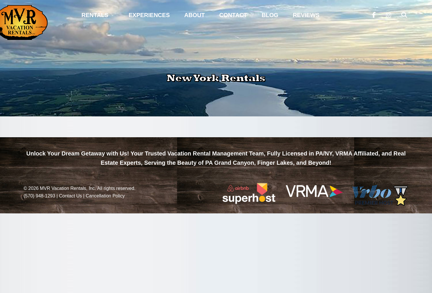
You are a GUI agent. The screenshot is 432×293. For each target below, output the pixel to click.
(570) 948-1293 (39, 195)
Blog (270, 15)
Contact (233, 15)
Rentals (95, 15)
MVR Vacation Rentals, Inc (67, 188)
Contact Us (70, 195)
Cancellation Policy (105, 195)
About (194, 15)
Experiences (149, 15)
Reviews (306, 15)
